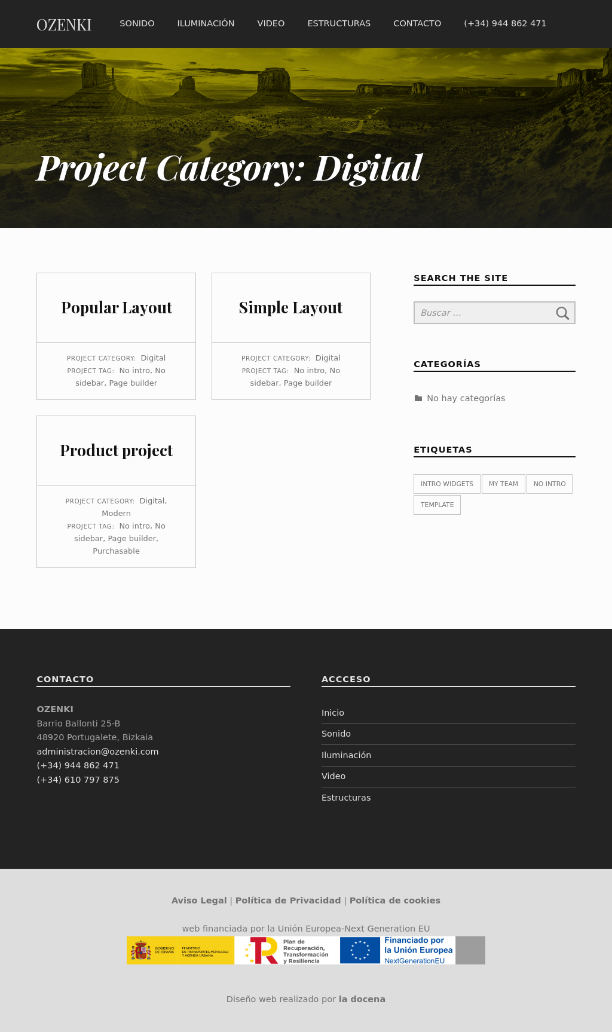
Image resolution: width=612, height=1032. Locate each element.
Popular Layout (116, 307)
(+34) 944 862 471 (505, 23)
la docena (362, 999)
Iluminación (206, 23)
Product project (116, 449)
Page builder (133, 382)
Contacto (417, 23)
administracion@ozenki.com (97, 751)
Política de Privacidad (288, 900)
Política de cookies (395, 900)
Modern (116, 513)
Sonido (137, 23)
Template (437, 505)
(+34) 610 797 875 (77, 779)
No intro (134, 370)
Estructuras (339, 23)
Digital (153, 357)
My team (503, 484)
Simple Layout (290, 307)
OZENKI (64, 24)
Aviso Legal (199, 900)
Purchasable (116, 550)
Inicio (333, 712)
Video (271, 23)
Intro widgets (447, 484)
